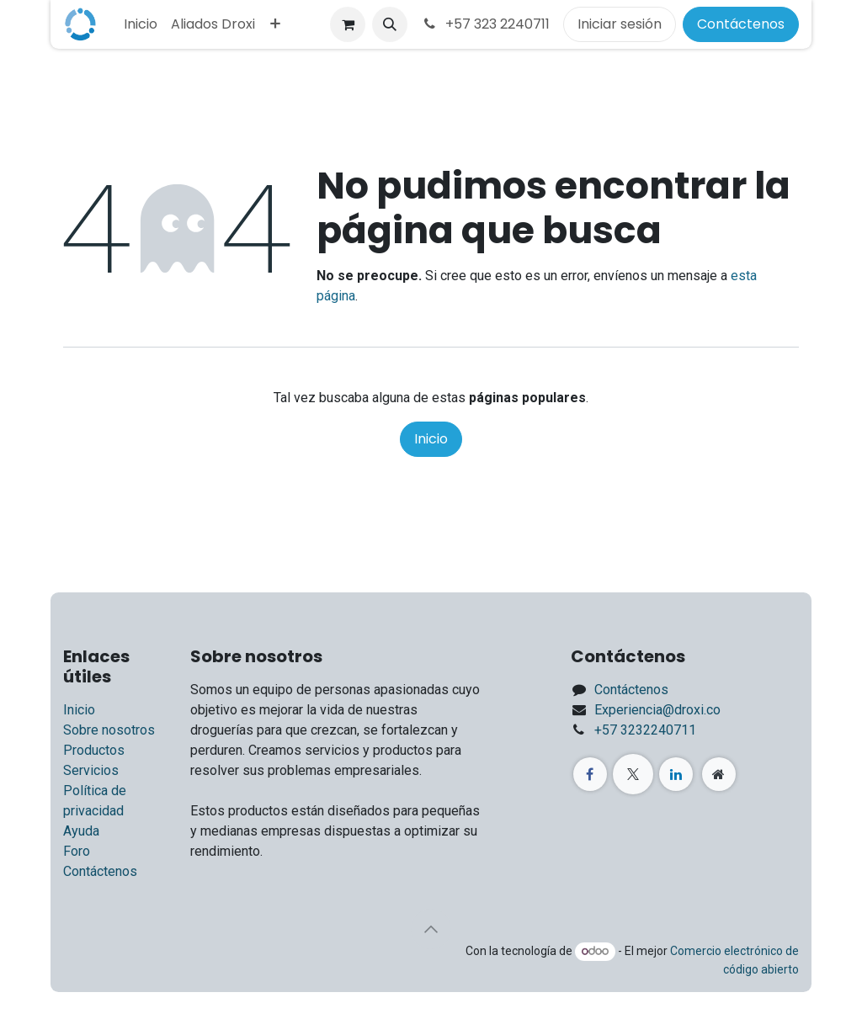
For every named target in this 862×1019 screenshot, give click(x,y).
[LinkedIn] (676, 774)
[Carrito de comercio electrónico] (347, 24)
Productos (94, 750)
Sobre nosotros (109, 730)
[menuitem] (140, 24)
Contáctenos (741, 24)
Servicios (91, 770)
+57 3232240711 (645, 730)
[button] (389, 24)
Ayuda (81, 831)
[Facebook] (590, 774)
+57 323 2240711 (485, 24)
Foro (76, 851)
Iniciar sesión (619, 24)
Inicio (431, 438)
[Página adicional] (719, 774)
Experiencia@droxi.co (657, 710)
